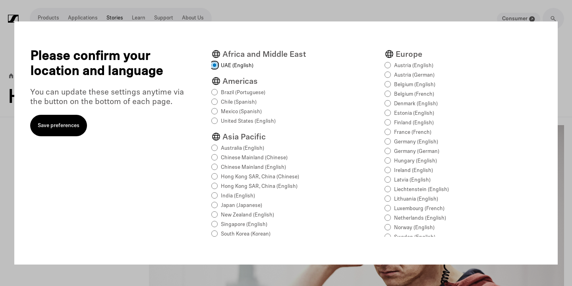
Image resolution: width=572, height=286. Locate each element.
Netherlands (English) (420, 218)
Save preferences (58, 125)
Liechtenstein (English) (421, 189)
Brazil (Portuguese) (243, 92)
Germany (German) (416, 151)
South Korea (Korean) (246, 234)
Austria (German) (414, 75)
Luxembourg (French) (419, 208)
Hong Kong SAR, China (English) (259, 186)
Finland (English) (414, 123)
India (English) (238, 196)
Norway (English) (414, 227)
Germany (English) (416, 142)
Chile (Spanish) (239, 102)
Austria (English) (413, 65)
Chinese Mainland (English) (253, 167)
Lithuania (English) (416, 199)
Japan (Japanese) (241, 205)
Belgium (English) (414, 84)
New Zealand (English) (247, 215)
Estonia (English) (414, 113)
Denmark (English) (416, 103)
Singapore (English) (244, 224)
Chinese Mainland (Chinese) (254, 157)
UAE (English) (237, 65)
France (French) (412, 132)
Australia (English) (242, 148)
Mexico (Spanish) (241, 111)
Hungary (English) (415, 161)
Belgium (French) (414, 94)
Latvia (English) (412, 180)
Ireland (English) (413, 170)
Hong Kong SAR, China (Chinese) (260, 177)
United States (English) (248, 121)
